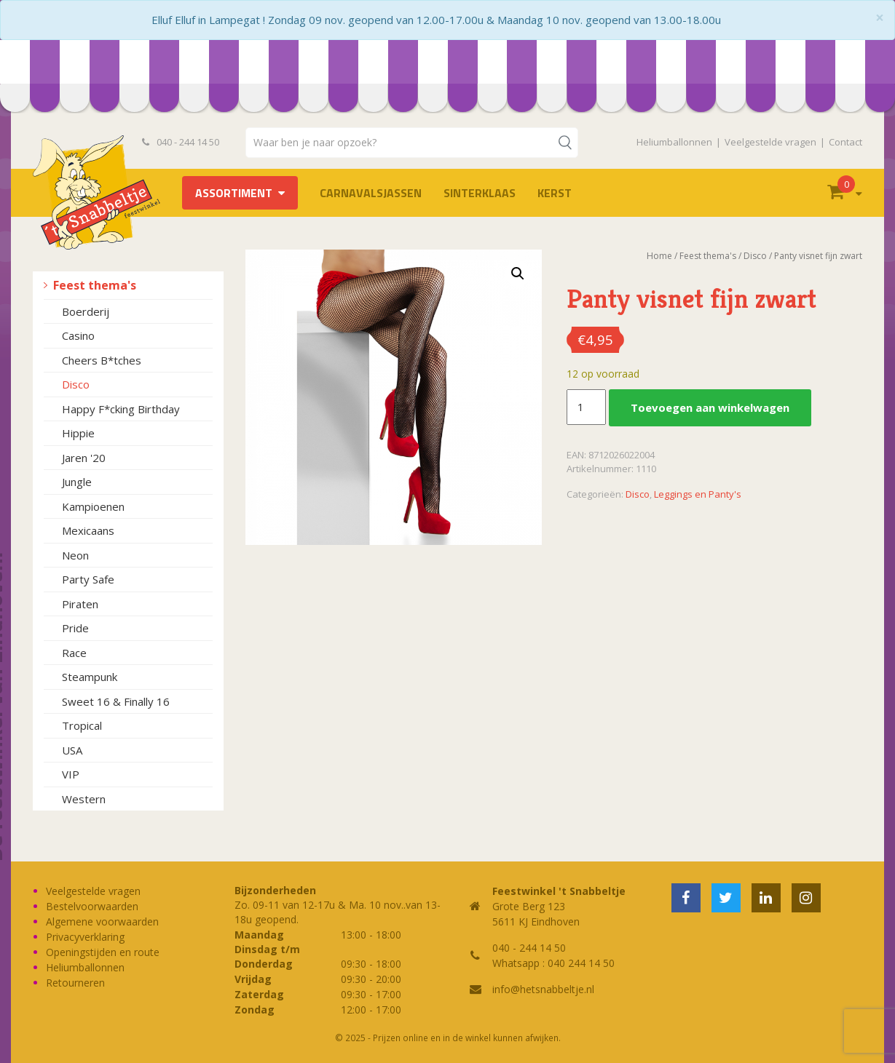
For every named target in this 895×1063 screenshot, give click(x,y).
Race (74, 652)
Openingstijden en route (102, 952)
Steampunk (89, 676)
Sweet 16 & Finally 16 (116, 701)
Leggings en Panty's (697, 494)
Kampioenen (93, 506)
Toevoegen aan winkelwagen (710, 407)
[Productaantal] (586, 407)
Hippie (78, 433)
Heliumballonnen (674, 141)
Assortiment (233, 193)
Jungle (77, 481)
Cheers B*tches (101, 360)
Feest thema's (94, 285)
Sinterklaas (479, 193)
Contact (845, 141)
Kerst (554, 193)
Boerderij (85, 311)
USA (72, 750)
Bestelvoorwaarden (92, 906)
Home (659, 256)
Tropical (82, 725)
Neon (75, 555)
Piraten (80, 604)
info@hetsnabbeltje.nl (543, 989)
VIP (70, 774)
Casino (78, 335)
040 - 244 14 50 (180, 141)
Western (84, 799)
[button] (518, 273)
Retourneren (75, 983)
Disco (76, 384)
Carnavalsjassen (371, 193)
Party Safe (88, 579)
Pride (75, 628)
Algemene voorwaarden (102, 921)
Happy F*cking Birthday (121, 409)
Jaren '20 (84, 457)
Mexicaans (88, 530)
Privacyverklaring (85, 937)
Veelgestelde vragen (770, 141)
